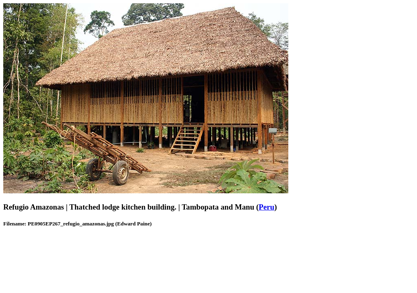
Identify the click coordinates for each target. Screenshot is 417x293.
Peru (266, 207)
